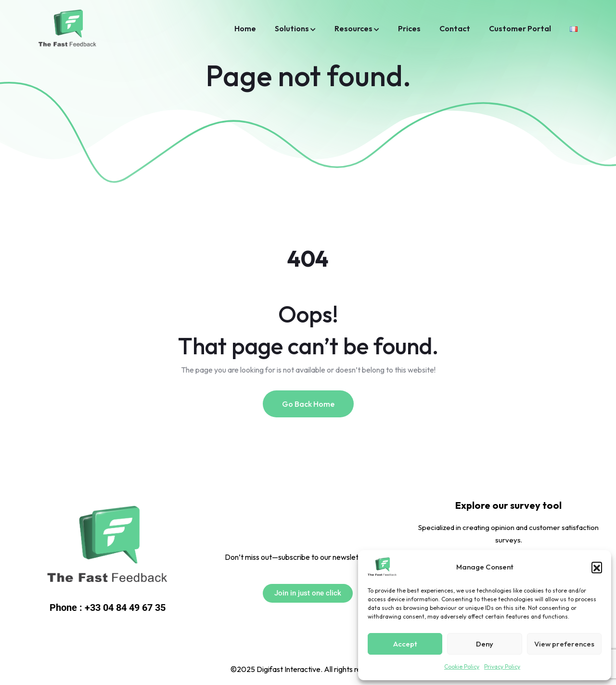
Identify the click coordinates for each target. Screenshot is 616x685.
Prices (409, 28)
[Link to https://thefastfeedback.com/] (382, 567)
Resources (353, 28)
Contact (454, 28)
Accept (405, 643)
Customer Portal (520, 28)
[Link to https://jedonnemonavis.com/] (107, 546)
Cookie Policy (461, 666)
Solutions (292, 28)
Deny (484, 643)
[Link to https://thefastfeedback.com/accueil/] (574, 28)
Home (245, 28)
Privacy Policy (502, 666)
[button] (597, 567)
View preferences (564, 643)
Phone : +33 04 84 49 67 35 (108, 607)
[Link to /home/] (67, 29)
